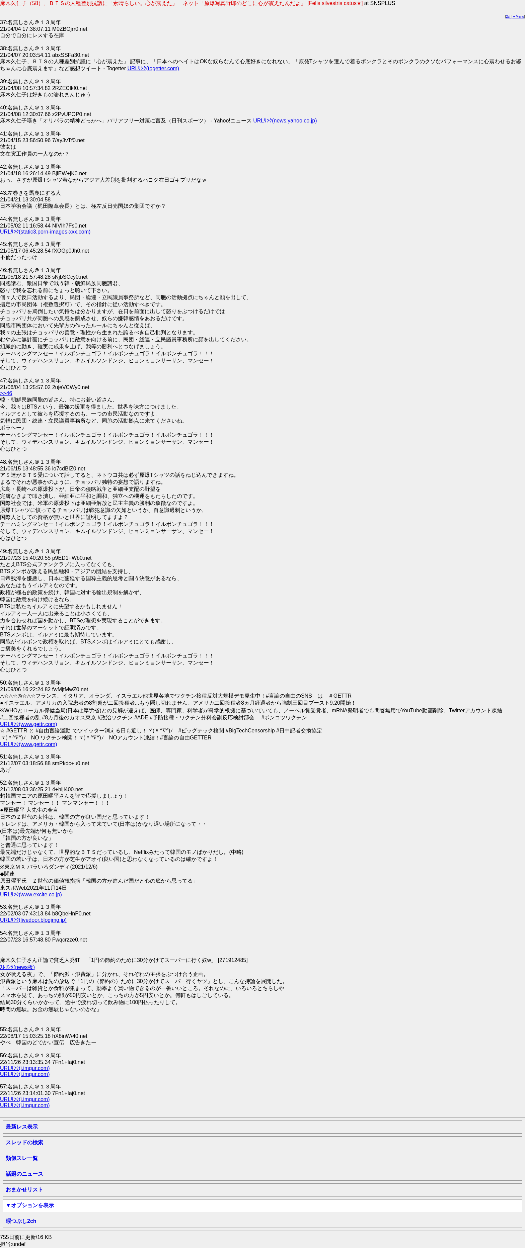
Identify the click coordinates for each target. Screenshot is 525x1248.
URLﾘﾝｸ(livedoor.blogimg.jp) (33, 920)
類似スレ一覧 (22, 1158)
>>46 (6, 393)
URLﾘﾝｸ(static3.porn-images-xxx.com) (45, 232)
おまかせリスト (24, 1189)
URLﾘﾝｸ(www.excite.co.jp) (31, 894)
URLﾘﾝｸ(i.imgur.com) (25, 1068)
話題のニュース (24, 1174)
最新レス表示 (22, 1127)
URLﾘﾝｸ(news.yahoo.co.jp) (285, 120)
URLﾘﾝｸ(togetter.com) (153, 68)
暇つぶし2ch (21, 1221)
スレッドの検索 (24, 1142)
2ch (509, 16)
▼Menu (518, 16)
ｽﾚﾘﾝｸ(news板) (17, 967)
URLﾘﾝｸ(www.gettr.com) (28, 724)
